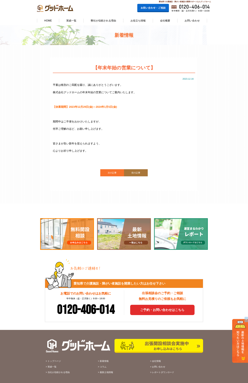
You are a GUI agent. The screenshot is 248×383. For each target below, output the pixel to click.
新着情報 (104, 361)
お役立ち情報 (138, 20)
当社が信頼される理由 (59, 372)
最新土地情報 (106, 372)
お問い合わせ (192, 20)
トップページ (54, 361)
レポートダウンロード (163, 372)
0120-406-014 (86, 310)
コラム (103, 366)
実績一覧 (71, 20)
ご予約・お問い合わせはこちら (162, 310)
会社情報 (156, 361)
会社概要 (165, 20)
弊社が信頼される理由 (103, 20)
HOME (48, 20)
